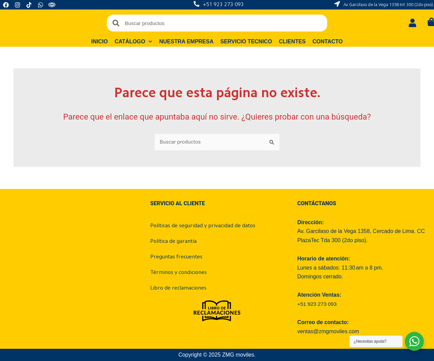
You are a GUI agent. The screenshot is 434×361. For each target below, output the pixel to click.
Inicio (99, 41)
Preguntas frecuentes (176, 257)
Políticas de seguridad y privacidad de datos (202, 226)
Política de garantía (173, 241)
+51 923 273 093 (223, 4)
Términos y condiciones (178, 272)
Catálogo (134, 42)
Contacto (328, 41)
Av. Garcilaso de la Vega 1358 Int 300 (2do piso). (388, 5)
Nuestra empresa (186, 41)
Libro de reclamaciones (178, 288)
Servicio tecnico (246, 41)
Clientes (292, 41)
